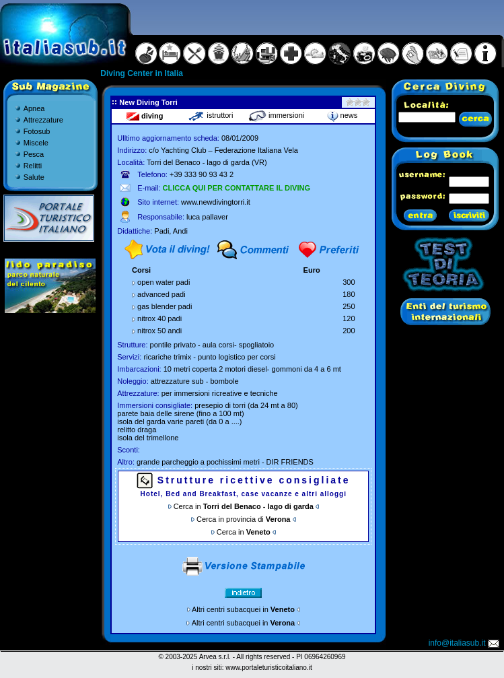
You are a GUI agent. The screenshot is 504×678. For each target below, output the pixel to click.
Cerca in (244, 506)
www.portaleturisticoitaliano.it (268, 667)
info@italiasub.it (465, 643)
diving (145, 116)
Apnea (34, 108)
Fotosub (37, 131)
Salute (34, 177)
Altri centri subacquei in (243, 609)
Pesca (34, 154)
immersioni (276, 115)
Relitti (33, 166)
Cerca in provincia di (243, 519)
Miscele (36, 143)
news (342, 115)
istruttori (210, 115)
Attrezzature (43, 120)
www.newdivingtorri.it (215, 202)
